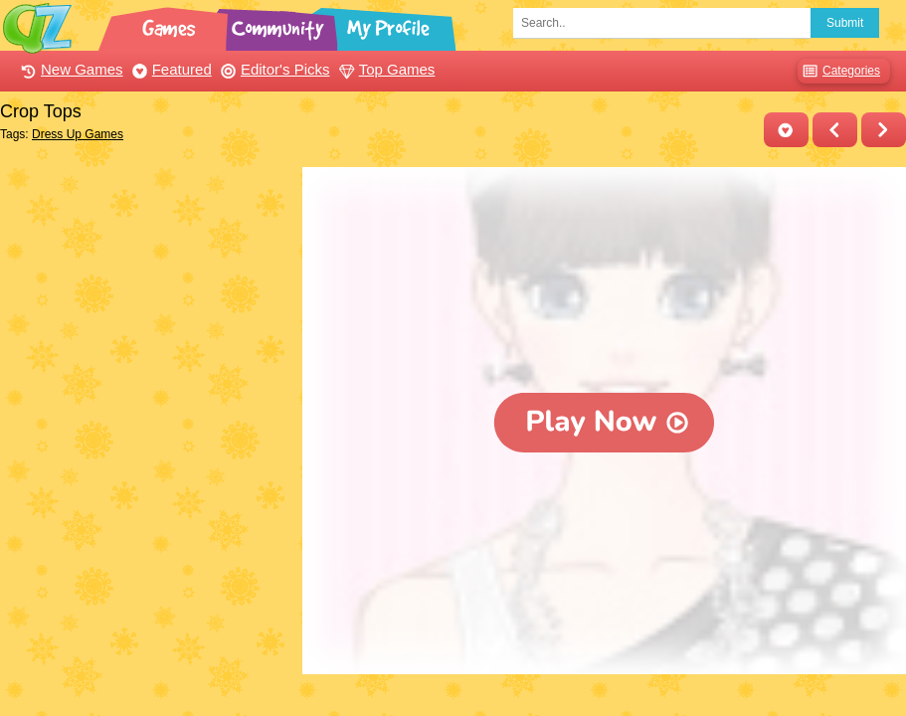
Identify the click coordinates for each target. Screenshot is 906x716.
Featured (169, 69)
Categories (839, 71)
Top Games (385, 69)
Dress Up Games (77, 134)
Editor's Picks (273, 69)
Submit (844, 23)
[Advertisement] (146, 291)
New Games (69, 69)
